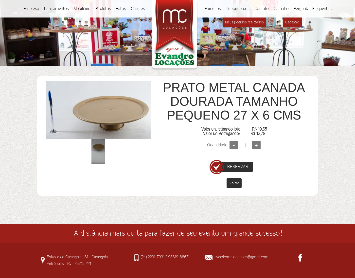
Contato (261, 8)
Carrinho (281, 8)
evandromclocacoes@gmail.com (241, 257)
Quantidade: (217, 144)
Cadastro (292, 22)
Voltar (234, 183)
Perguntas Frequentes (313, 8)
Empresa (31, 8)
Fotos (121, 8)
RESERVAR (237, 166)
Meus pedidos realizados (244, 22)
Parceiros (213, 8)
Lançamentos (56, 8)
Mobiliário (82, 8)
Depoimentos (237, 8)
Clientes (138, 8)
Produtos (103, 8)
